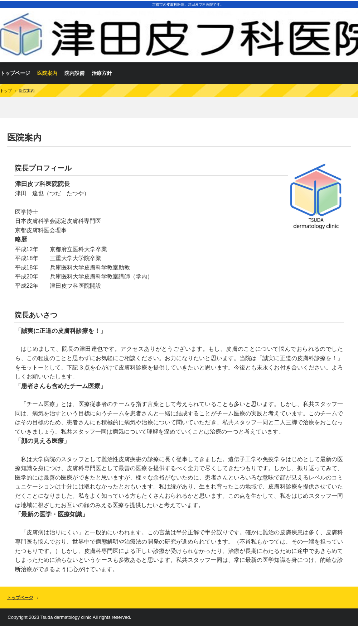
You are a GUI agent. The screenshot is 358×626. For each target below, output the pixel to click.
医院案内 (47, 73)
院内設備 (74, 73)
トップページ (20, 597)
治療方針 (102, 73)
